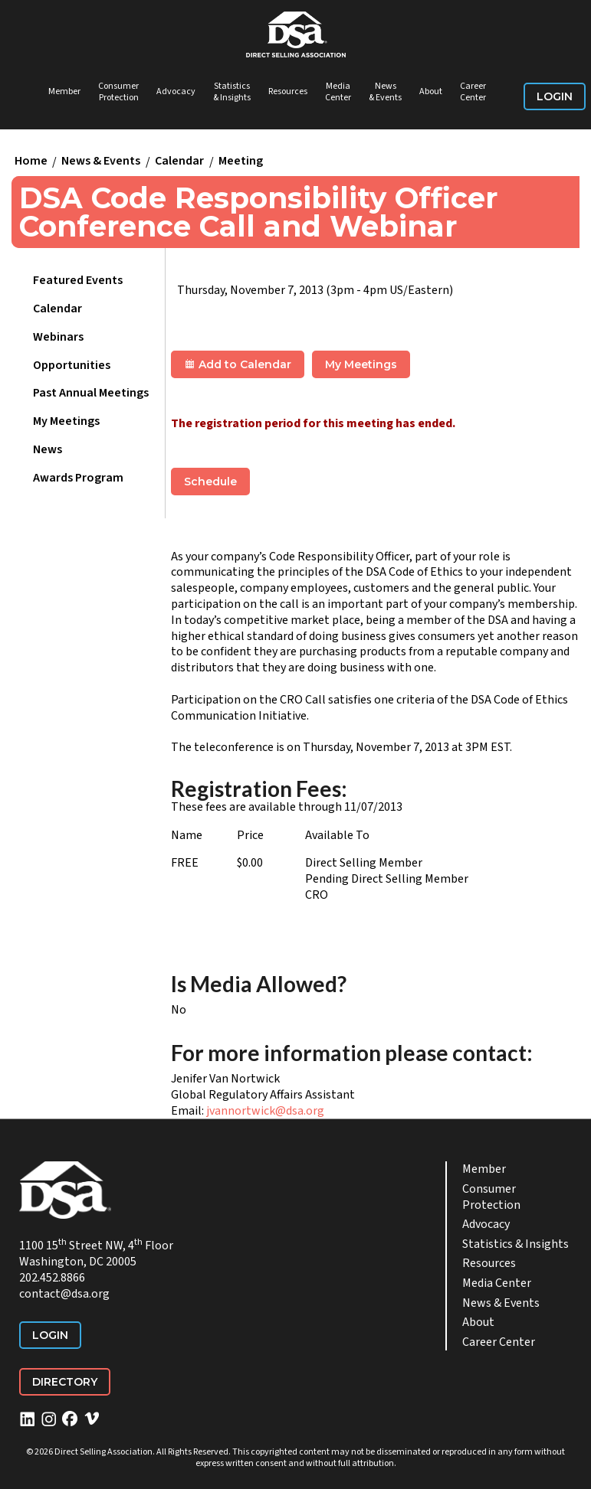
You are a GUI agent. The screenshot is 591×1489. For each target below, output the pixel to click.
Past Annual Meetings (91, 392)
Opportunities (71, 365)
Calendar (179, 161)
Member (64, 91)
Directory (64, 1382)
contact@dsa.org (64, 1293)
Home (31, 161)
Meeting (240, 161)
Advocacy (175, 91)
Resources (287, 91)
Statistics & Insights (232, 92)
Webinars (58, 336)
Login (555, 96)
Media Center (338, 92)
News (47, 449)
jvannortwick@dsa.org (265, 1110)
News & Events (385, 92)
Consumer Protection (118, 92)
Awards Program (78, 477)
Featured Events (78, 280)
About (430, 91)
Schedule (210, 481)
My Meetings (66, 421)
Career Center (473, 92)
